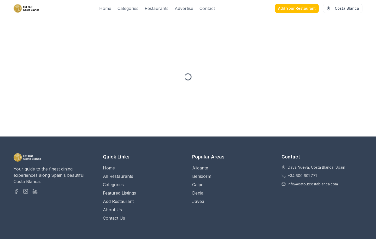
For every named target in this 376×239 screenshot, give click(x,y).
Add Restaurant (118, 201)
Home (105, 8)
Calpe (197, 184)
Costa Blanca (342, 8)
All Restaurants (118, 176)
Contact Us (114, 218)
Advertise (184, 8)
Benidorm (201, 176)
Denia (197, 193)
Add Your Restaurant (297, 8)
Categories (128, 8)
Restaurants (156, 8)
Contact (207, 8)
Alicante (200, 167)
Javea (198, 201)
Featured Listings (119, 193)
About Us (112, 209)
